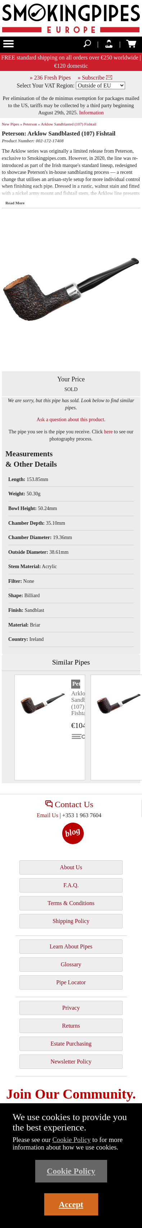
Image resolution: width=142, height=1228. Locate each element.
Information (91, 112)
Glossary (71, 964)
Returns (71, 1026)
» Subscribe (95, 78)
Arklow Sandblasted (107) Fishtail (68, 124)
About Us (71, 867)
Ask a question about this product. (71, 419)
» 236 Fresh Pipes (50, 78)
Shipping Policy (71, 921)
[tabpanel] (49, 727)
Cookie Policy (71, 1139)
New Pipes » (12, 124)
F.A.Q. (71, 885)
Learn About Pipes (71, 946)
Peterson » (31, 124)
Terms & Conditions (70, 903)
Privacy (71, 1008)
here (108, 431)
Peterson (76, 683)
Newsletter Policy (70, 1061)
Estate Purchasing (70, 1044)
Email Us (47, 815)
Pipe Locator (71, 982)
